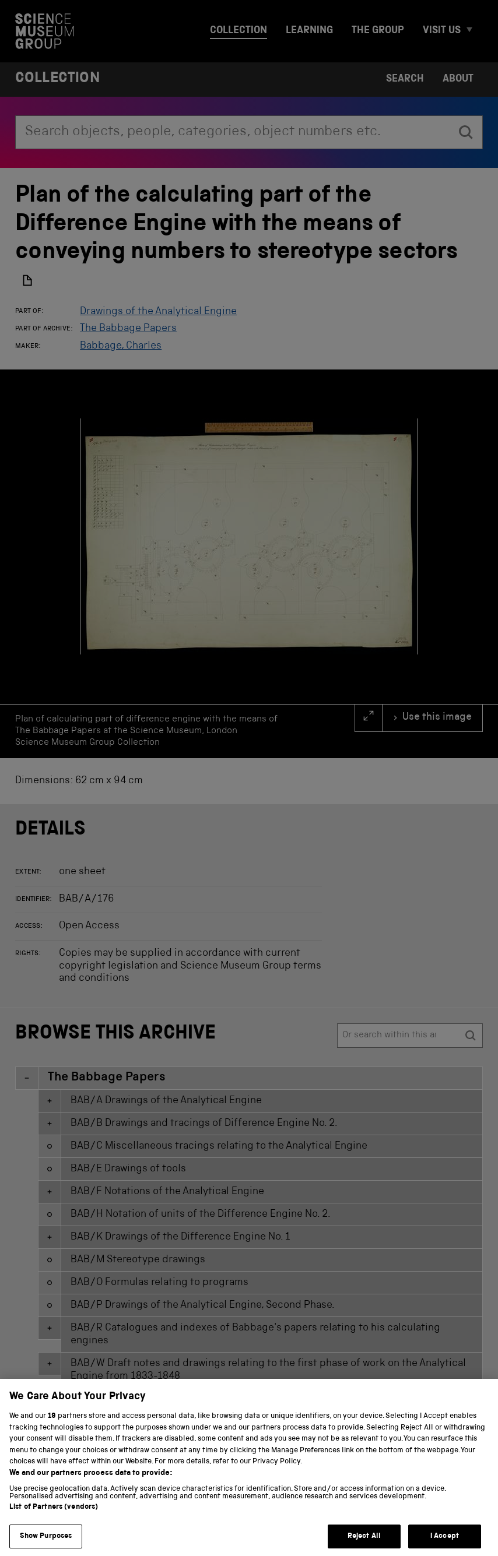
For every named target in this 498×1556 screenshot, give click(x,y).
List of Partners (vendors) (53, 1521)
